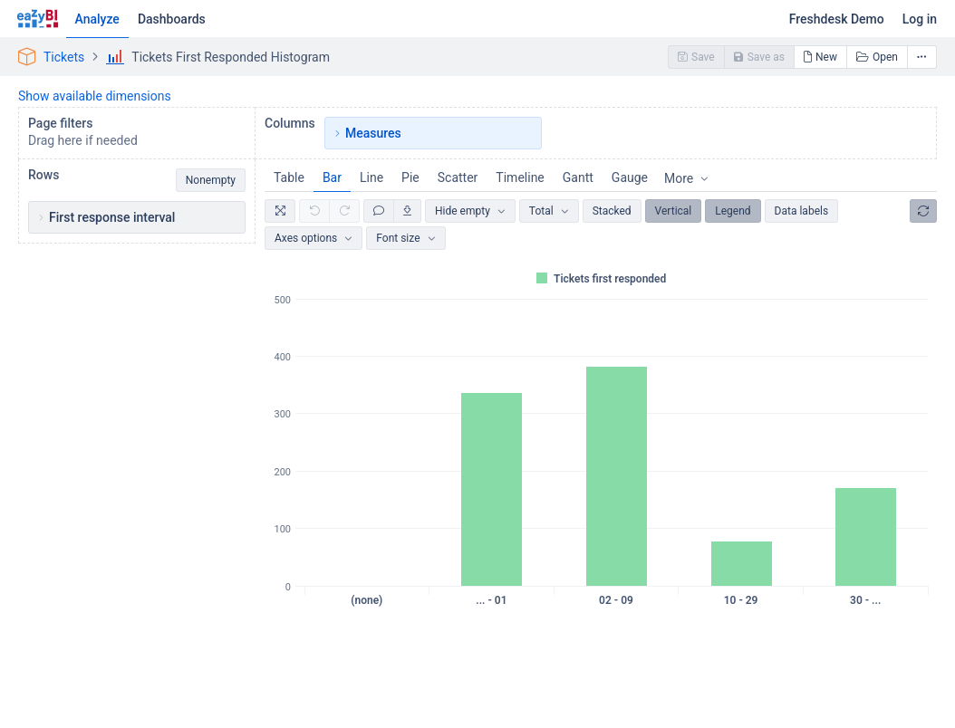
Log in (919, 19)
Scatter (458, 177)
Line (371, 177)
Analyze (97, 19)
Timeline (520, 177)
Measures (373, 133)
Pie (410, 177)
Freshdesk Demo (836, 19)
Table (289, 177)
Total (541, 211)
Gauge (630, 177)
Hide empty (462, 211)
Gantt (578, 177)
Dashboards (172, 19)
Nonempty (211, 180)
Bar (332, 177)
